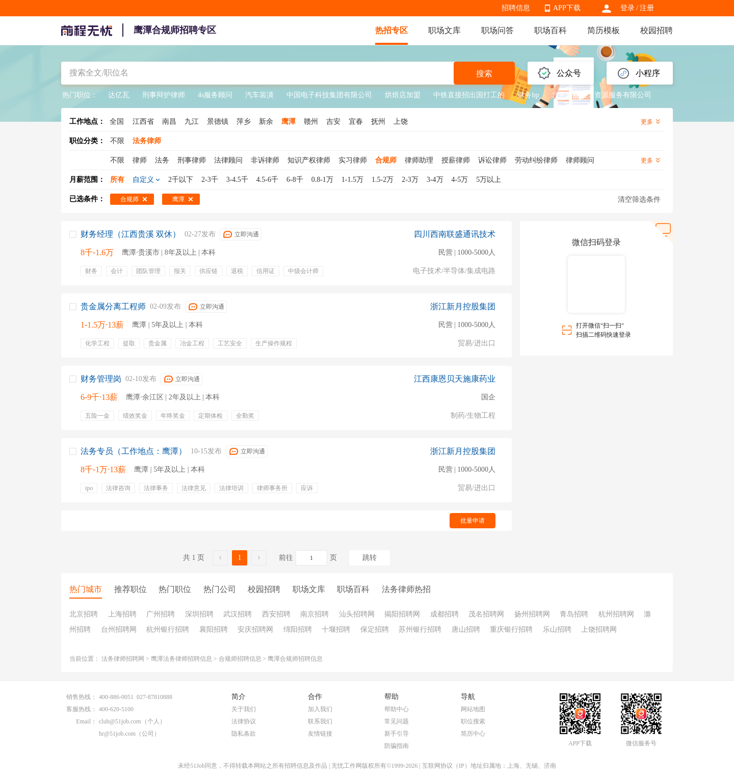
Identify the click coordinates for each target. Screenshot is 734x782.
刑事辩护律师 (163, 95)
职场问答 (497, 30)
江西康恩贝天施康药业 (454, 378)
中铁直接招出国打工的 (469, 95)
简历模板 (603, 30)
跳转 (369, 557)
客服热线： (81, 709)
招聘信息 (516, 8)
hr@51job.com (117, 733)
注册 (647, 8)
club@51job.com (120, 721)
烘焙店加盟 (403, 95)
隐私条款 (243, 733)
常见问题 (396, 721)
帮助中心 (396, 709)
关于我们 (243, 709)
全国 (117, 121)
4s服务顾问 (215, 95)
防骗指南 (396, 745)
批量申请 (472, 520)
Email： (86, 721)
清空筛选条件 (639, 199)
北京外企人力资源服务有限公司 (601, 95)
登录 (627, 8)
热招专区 (391, 30)
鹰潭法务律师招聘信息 (181, 658)
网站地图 (473, 709)
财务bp (528, 95)
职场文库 (444, 30)
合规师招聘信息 (240, 658)
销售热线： (81, 696)
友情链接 (320, 733)
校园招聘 (656, 30)
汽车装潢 (259, 95)
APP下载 (567, 8)
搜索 (484, 73)
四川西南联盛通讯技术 (454, 234)
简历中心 (473, 733)
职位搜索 (473, 721)
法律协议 (243, 721)
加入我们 (320, 709)
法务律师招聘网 (122, 658)
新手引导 (396, 733)
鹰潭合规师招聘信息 (295, 658)
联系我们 (320, 721)
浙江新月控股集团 (462, 306)
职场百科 (550, 30)
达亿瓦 (118, 95)
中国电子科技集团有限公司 (329, 95)
